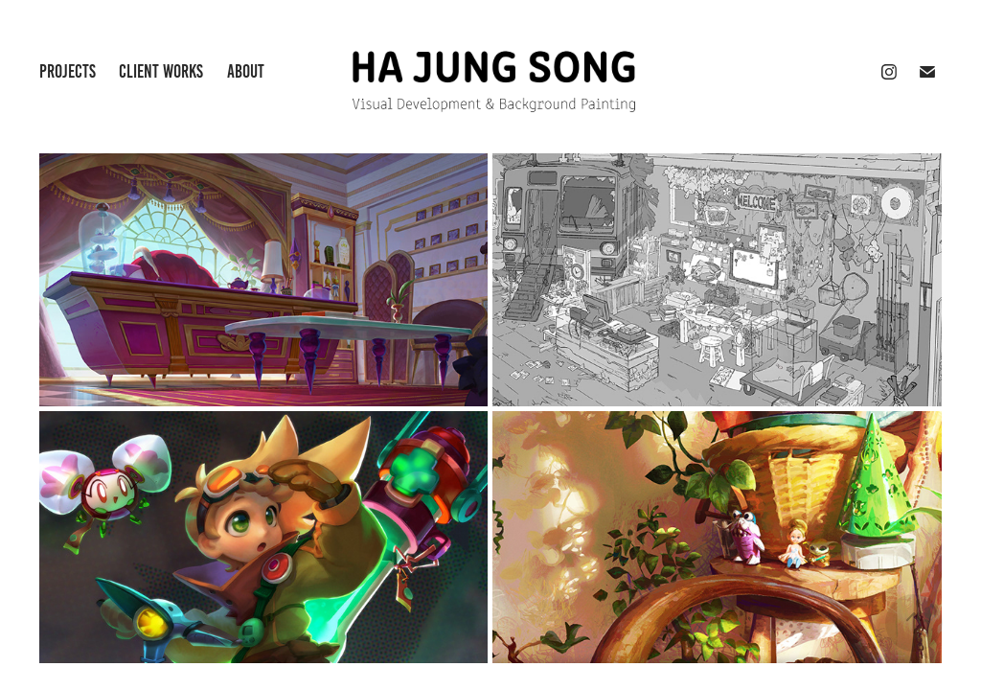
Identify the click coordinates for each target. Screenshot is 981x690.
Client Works (161, 71)
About (245, 71)
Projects (67, 71)
